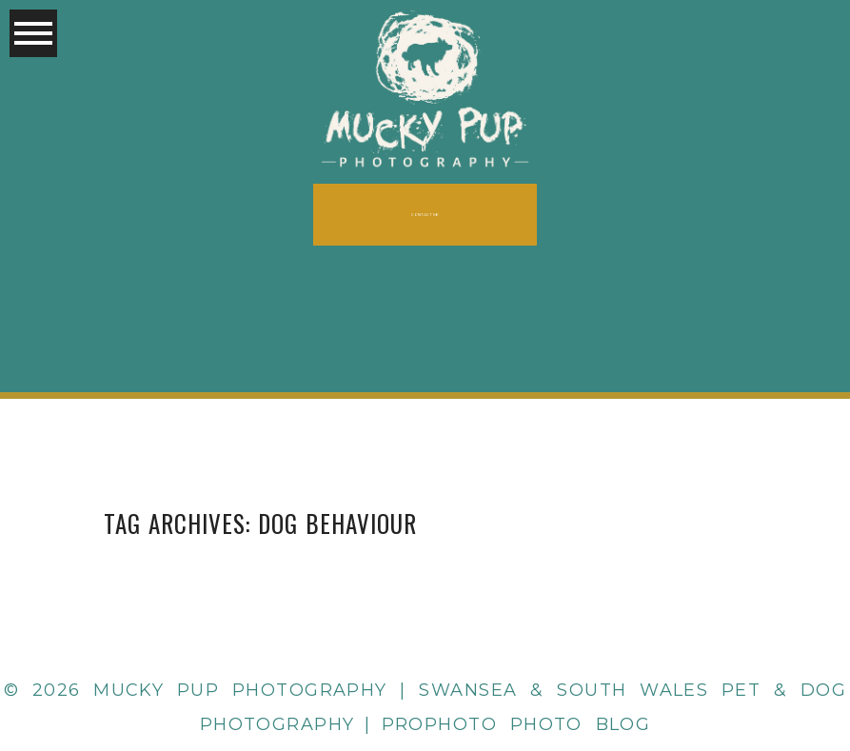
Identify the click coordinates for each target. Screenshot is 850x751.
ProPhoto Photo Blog (516, 724)
